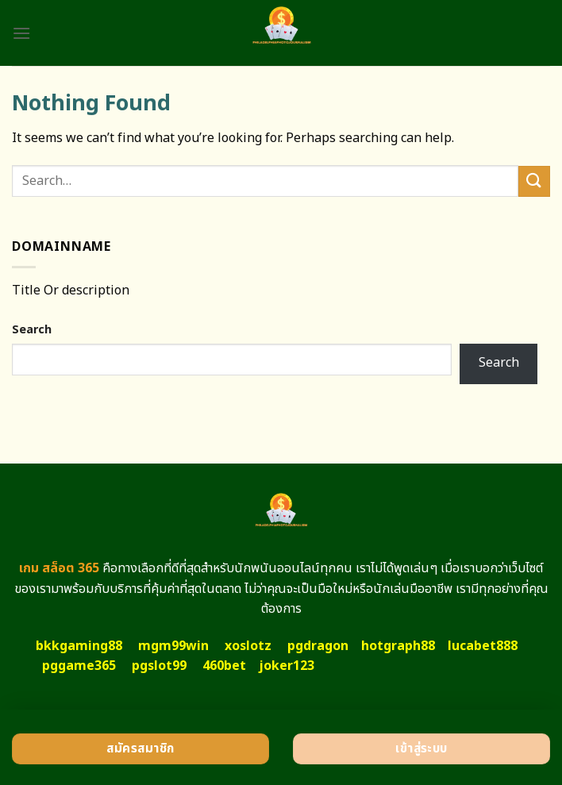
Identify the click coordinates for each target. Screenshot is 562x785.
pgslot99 (159, 665)
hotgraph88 (398, 646)
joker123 (286, 665)
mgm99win (173, 646)
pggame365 (79, 665)
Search (32, 329)
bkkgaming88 (79, 646)
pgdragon (317, 646)
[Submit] (534, 181)
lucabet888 (483, 646)
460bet (224, 665)
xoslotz (248, 646)
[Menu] (21, 32)
